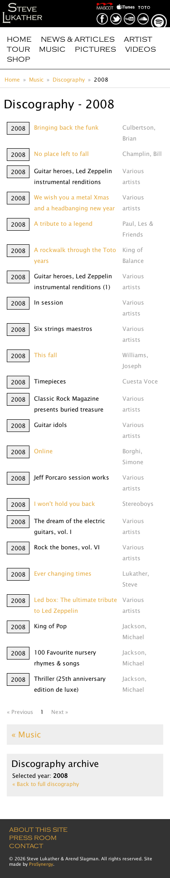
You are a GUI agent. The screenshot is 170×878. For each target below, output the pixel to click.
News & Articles (78, 39)
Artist (138, 39)
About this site (38, 829)
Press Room (33, 837)
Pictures (95, 49)
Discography (69, 79)
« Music (26, 734)
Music (52, 49)
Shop (18, 59)
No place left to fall (61, 153)
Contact (26, 846)
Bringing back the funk (66, 127)
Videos (140, 49)
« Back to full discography (45, 784)
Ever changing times (63, 573)
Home (19, 39)
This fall (45, 355)
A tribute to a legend (63, 223)
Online (43, 451)
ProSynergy (41, 864)
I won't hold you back (64, 503)
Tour (18, 49)
